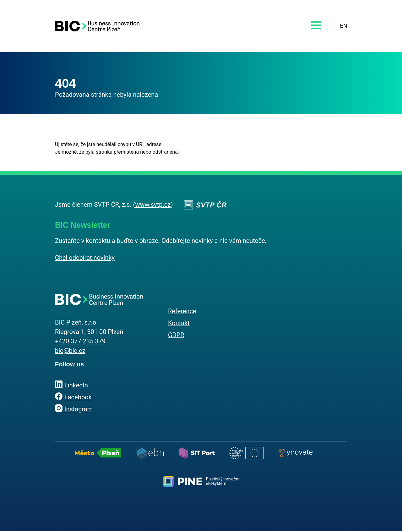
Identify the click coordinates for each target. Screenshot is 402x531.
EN (343, 26)
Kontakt (179, 323)
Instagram (78, 409)
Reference (182, 311)
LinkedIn (76, 385)
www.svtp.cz (153, 204)
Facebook (78, 397)
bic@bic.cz (70, 350)
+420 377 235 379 (80, 341)
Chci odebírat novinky (85, 257)
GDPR (176, 335)
